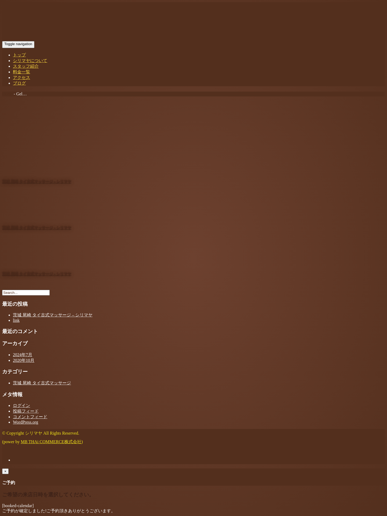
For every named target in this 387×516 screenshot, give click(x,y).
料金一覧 (21, 72)
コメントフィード (30, 416)
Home (7, 94)
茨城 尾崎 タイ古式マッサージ (42, 383)
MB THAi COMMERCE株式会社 (51, 441)
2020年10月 (23, 360)
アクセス (21, 77)
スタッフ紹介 (26, 66)
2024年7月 (22, 354)
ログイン (21, 405)
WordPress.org (25, 422)
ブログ (19, 83)
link (16, 320)
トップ (19, 55)
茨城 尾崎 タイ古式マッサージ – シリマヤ (52, 315)
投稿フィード (26, 411)
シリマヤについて (30, 60)
